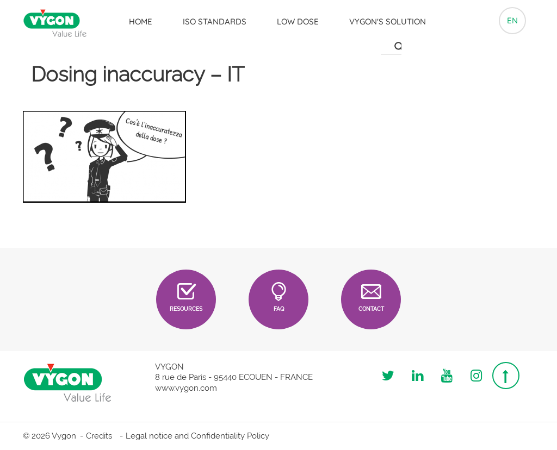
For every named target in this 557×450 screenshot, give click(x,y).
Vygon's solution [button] (387, 21)
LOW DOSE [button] (298, 21)
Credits (99, 436)
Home (140, 21)
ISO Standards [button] (214, 21)
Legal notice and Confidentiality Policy (197, 436)
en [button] (512, 20)
